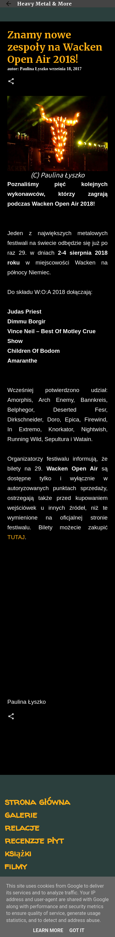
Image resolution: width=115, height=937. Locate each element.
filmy (16, 865)
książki (18, 853)
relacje (22, 827)
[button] (11, 82)
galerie (21, 814)
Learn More (48, 930)
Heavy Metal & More (44, 4)
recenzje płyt (34, 840)
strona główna (37, 801)
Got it (76, 930)
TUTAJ (16, 537)
